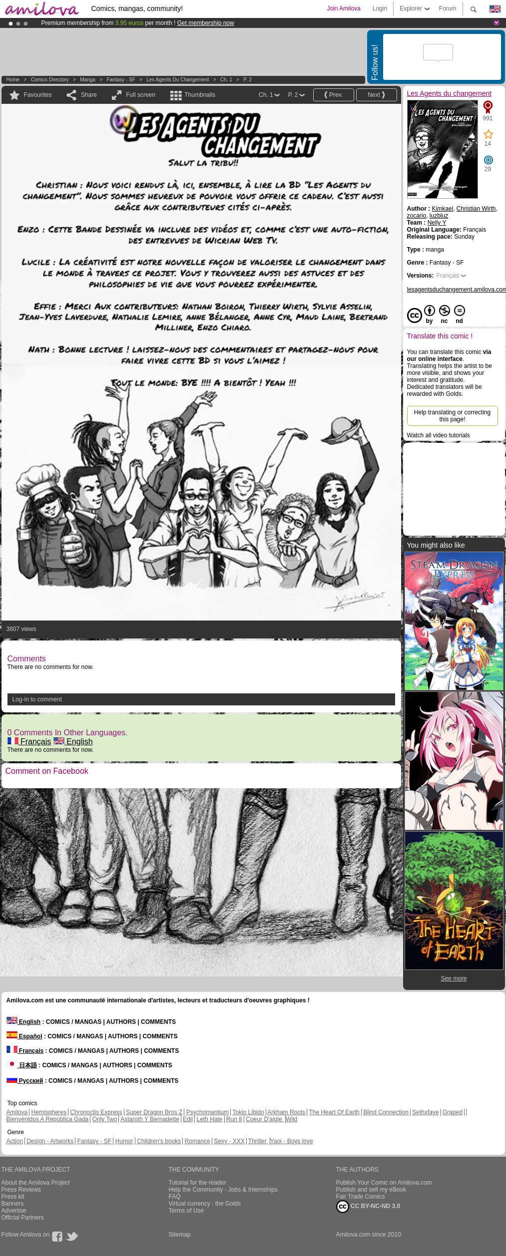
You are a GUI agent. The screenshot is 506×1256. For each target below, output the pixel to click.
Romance (197, 1141)
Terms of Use (186, 1210)
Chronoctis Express (96, 1112)
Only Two (104, 1119)
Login (380, 8)
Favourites (38, 94)
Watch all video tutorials (438, 435)
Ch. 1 (226, 79)
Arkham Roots (286, 1112)
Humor (124, 1141)
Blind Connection (386, 1112)
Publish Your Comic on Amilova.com (384, 1182)
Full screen (140, 94)
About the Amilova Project (35, 1182)
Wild (291, 1119)
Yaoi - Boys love (291, 1141)
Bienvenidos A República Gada (47, 1119)
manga (87, 79)
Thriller (258, 1141)
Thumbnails (199, 94)
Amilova (17, 1112)
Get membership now (205, 22)
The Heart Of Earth (334, 1112)
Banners (12, 1203)
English (73, 741)
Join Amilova (343, 8)
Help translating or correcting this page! (452, 416)
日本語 (21, 1065)
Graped (453, 1112)
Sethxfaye (425, 1112)
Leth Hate (209, 1119)
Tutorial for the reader (197, 1182)
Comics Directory (50, 79)
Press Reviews (21, 1189)
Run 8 (234, 1119)
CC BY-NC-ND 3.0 (368, 1206)
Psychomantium (207, 1112)
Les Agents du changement (177, 79)
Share (89, 94)
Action (14, 1141)
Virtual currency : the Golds (205, 1203)
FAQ (175, 1196)
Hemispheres (49, 1112)
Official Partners (22, 1217)
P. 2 (247, 79)
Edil (188, 1119)
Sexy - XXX (229, 1141)
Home (13, 79)
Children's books (159, 1141)
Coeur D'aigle (265, 1119)
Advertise (13, 1210)
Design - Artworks (49, 1141)
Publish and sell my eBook (371, 1189)
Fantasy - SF (120, 79)
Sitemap (180, 1234)
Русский (24, 1080)
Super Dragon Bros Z (154, 1112)
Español (24, 1036)
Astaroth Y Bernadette (149, 1119)
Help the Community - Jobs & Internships (223, 1189)
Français (29, 741)
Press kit (12, 1196)
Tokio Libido (248, 1112)
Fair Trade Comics (360, 1196)
